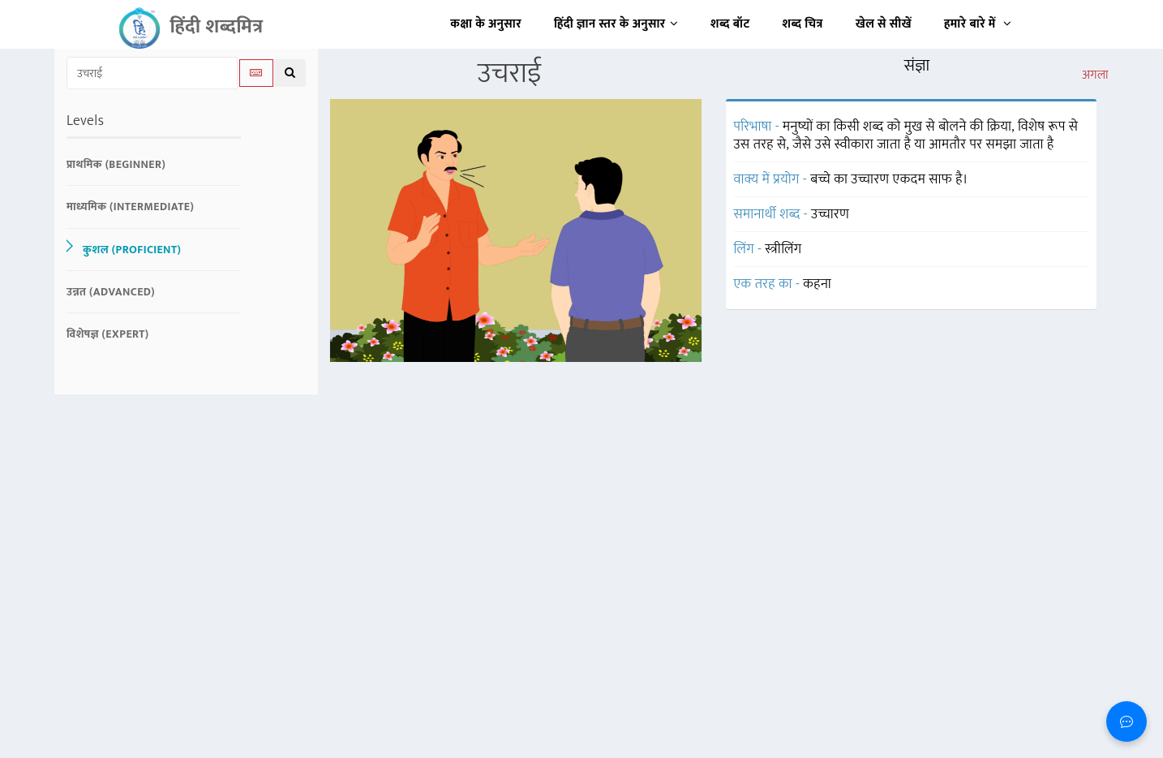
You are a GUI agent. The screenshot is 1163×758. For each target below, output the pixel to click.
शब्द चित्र (803, 24)
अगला (1095, 75)
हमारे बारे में (977, 24)
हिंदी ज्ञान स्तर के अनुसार (616, 24)
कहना (817, 284)
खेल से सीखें (884, 24)
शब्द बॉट (730, 24)
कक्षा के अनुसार (485, 24)
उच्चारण (830, 214)
